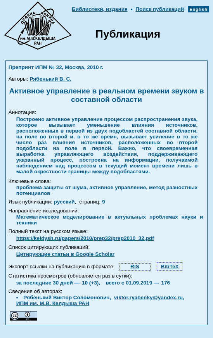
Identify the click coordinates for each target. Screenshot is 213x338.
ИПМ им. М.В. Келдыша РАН (52, 303)
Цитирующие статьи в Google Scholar (65, 254)
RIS (134, 266)
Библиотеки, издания (100, 9)
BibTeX (170, 266)
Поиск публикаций (159, 9)
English (198, 9)
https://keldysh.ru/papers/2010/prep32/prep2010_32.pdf (85, 238)
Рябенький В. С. (50, 79)
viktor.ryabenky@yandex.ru (148, 297)
